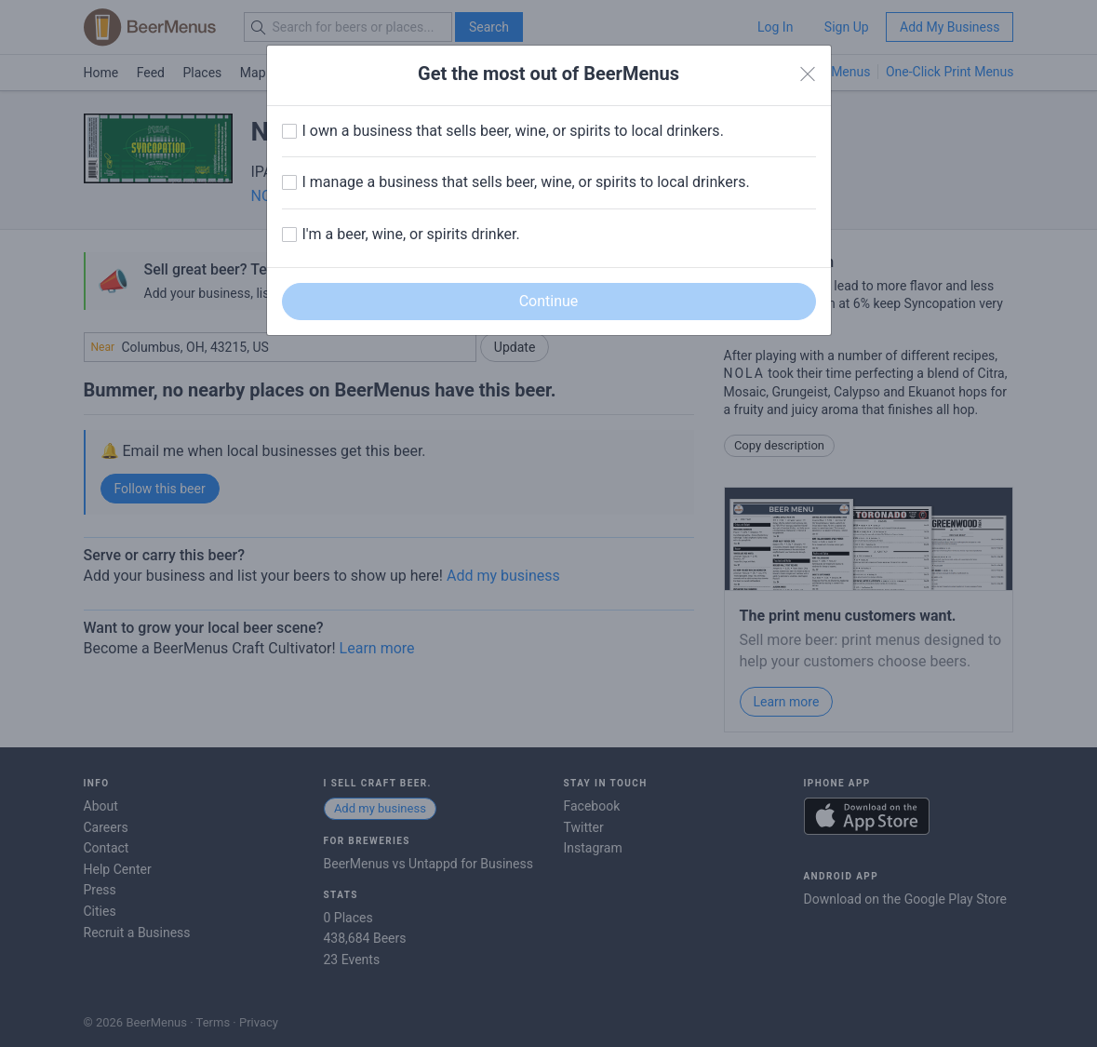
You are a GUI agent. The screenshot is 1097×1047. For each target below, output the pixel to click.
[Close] (807, 74)
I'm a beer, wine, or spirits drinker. (411, 234)
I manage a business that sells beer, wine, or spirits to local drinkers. (526, 182)
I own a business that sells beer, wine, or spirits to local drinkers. (513, 131)
